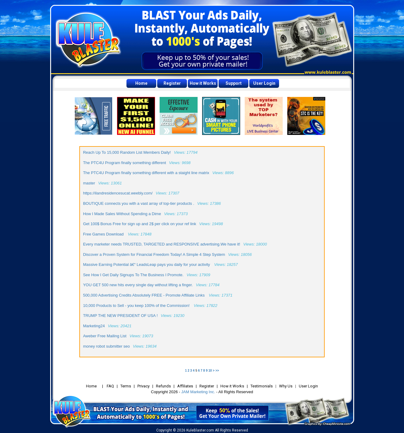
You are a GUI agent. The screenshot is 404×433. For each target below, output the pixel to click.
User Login (264, 83)
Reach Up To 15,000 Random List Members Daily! (127, 152)
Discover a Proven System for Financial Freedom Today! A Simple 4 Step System (154, 254)
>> (217, 370)
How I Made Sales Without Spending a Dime (122, 213)
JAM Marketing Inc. (198, 392)
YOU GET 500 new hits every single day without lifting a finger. (138, 285)
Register (172, 83)
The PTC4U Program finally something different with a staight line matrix (146, 172)
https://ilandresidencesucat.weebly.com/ (118, 193)
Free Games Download (104, 234)
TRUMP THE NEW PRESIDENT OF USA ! (120, 315)
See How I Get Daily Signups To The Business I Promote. (133, 275)
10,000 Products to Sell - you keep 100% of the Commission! (137, 305)
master (89, 183)
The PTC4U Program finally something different (124, 162)
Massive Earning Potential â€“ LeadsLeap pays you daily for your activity (147, 264)
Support (234, 83)
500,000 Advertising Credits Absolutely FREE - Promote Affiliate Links (144, 295)
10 (210, 370)
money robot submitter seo (106, 346)
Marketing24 (94, 326)
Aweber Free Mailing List (104, 336)
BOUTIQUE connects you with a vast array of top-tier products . (138, 203)
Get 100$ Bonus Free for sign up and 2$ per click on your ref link (139, 224)
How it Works (203, 83)
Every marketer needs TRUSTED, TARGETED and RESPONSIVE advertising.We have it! (161, 244)
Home (141, 83)
